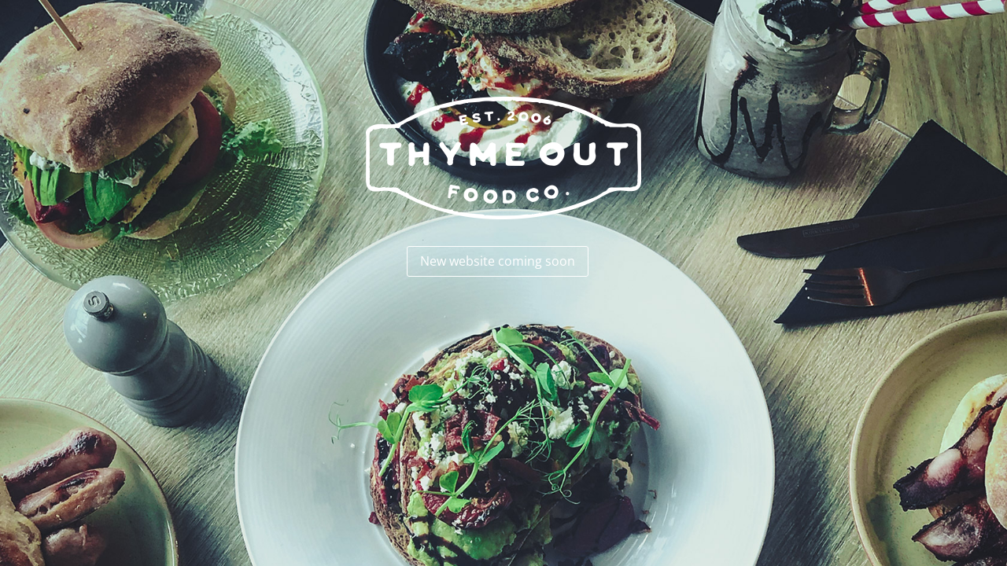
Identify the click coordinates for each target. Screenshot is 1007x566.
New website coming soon (497, 261)
